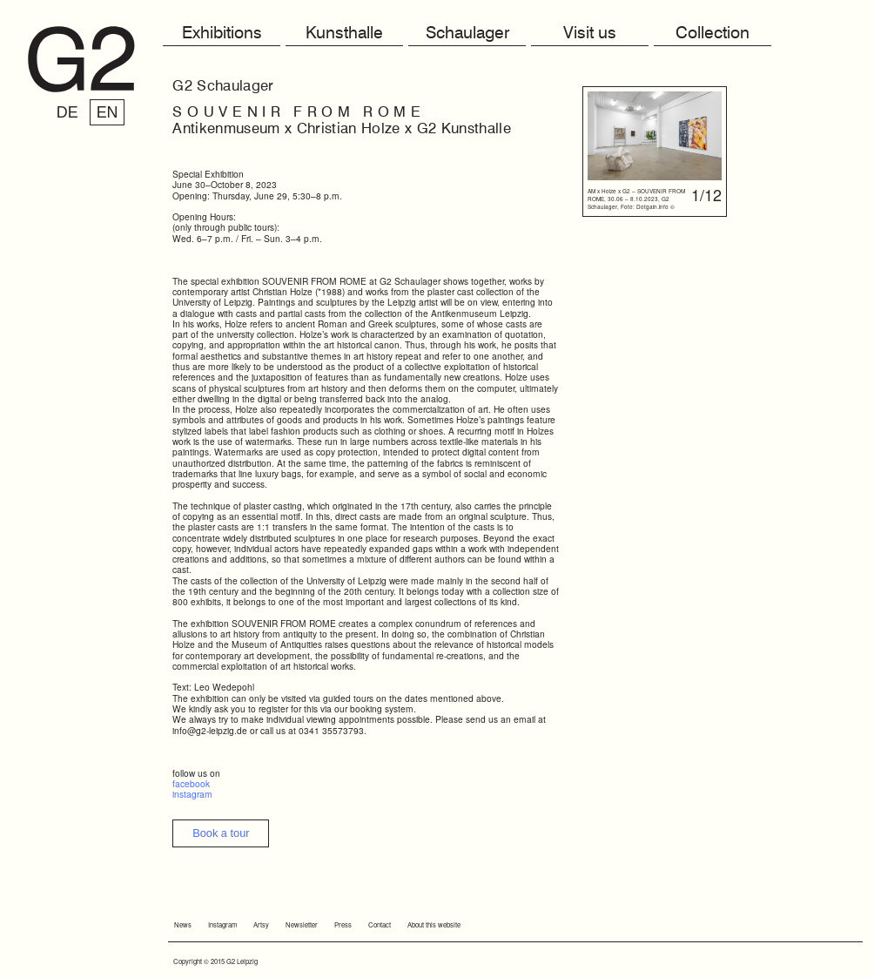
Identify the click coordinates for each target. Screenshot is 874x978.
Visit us (589, 33)
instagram (192, 793)
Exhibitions (222, 33)
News (183, 924)
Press (343, 924)
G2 (81, 59)
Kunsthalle (344, 33)
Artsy (261, 924)
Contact (379, 924)
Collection (713, 33)
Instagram (222, 924)
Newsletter (302, 924)
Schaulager (467, 33)
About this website (434, 924)
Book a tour (220, 833)
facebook (191, 783)
